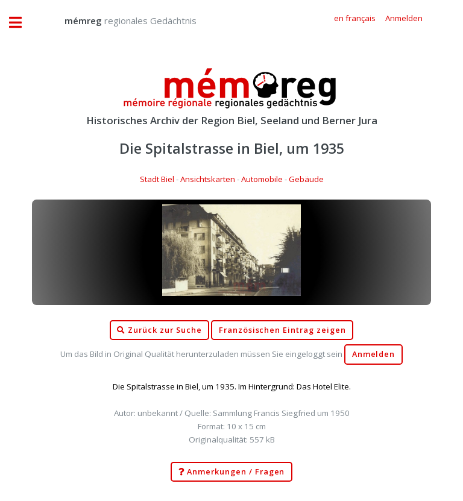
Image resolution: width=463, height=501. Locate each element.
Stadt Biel (157, 179)
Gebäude (306, 179)
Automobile (262, 179)
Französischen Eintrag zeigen (282, 330)
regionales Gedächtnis (118, 20)
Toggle (21, 22)
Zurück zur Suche (159, 330)
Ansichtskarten (207, 179)
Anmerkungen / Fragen (231, 472)
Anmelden (373, 354)
